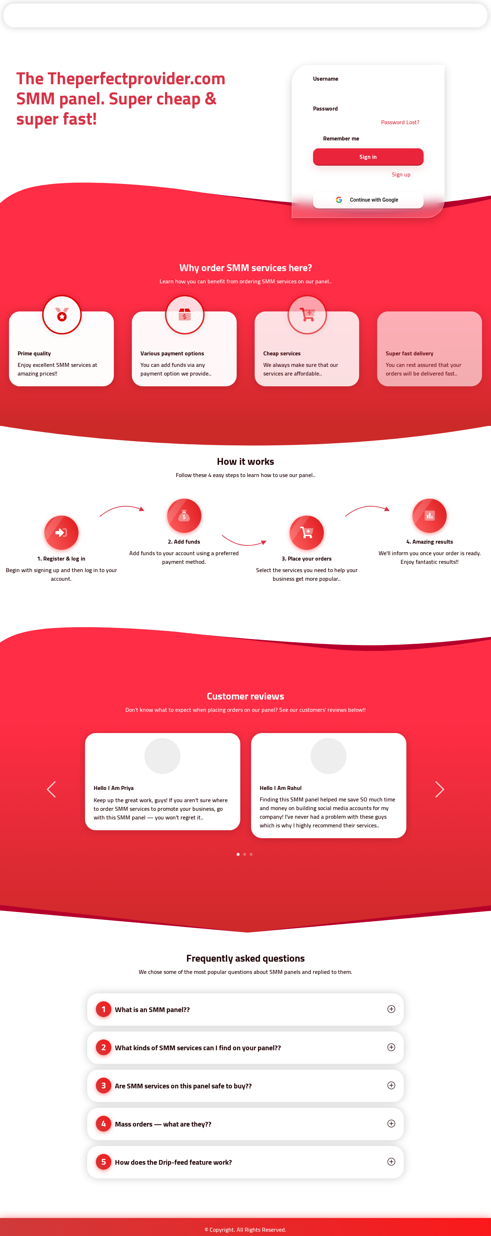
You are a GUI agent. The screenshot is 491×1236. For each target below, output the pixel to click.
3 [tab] (251, 854)
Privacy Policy (409, 15)
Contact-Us (458, 15)
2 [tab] (244, 854)
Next (439, 789)
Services (239, 15)
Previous (52, 789)
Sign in (141, 15)
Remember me (341, 138)
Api (206, 15)
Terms (275, 15)
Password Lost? (400, 122)
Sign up (401, 174)
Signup (175, 15)
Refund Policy (317, 15)
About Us (363, 15)
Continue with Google (373, 200)
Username (325, 78)
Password (325, 108)
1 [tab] (238, 854)
